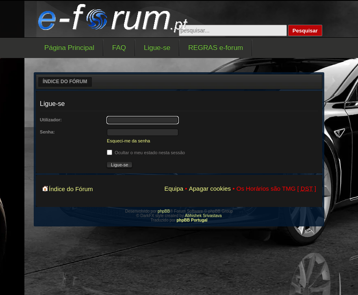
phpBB (164, 211)
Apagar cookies (210, 188)
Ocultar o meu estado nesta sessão (146, 152)
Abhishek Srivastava (203, 215)
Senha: (47, 131)
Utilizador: (51, 119)
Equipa (173, 188)
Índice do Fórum (65, 81)
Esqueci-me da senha (128, 140)
